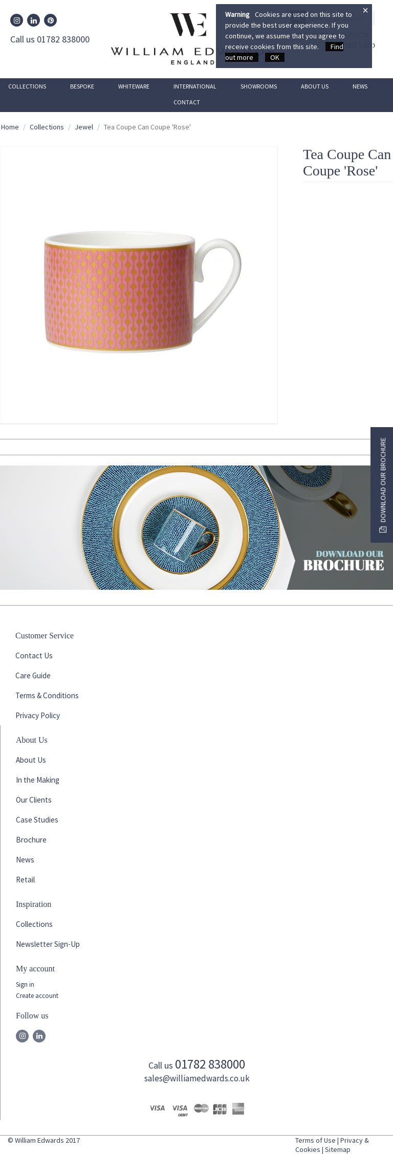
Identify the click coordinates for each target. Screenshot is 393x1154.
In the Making (37, 780)
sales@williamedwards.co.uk (197, 1078)
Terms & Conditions (47, 695)
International (194, 86)
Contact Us (34, 655)
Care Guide (33, 675)
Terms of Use (315, 1140)
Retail (25, 879)
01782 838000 (210, 1064)
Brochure (31, 840)
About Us (315, 86)
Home (10, 126)
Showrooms (259, 86)
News (360, 86)
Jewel (84, 126)
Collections (27, 86)
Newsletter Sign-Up (48, 944)
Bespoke (82, 86)
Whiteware (133, 86)
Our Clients (34, 800)
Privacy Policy (37, 715)
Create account (37, 995)
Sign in (25, 984)
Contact (186, 102)
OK (274, 57)
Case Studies (37, 820)
